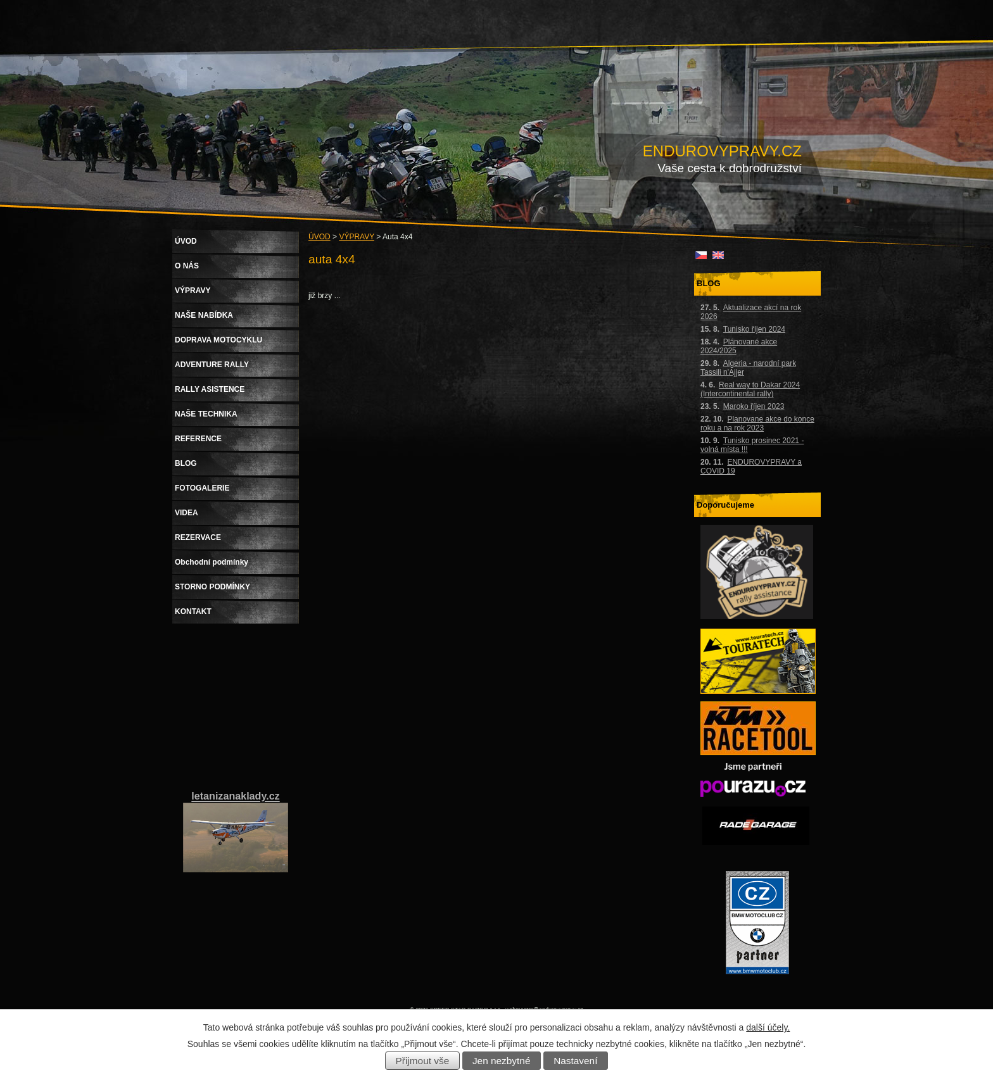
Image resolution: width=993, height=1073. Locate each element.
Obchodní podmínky (211, 562)
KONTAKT (193, 611)
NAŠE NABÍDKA (204, 315)
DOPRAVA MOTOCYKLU (218, 340)
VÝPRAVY (356, 236)
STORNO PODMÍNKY (212, 586)
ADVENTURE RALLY (212, 364)
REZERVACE (198, 537)
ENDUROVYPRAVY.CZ (722, 151)
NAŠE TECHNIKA (206, 414)
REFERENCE (198, 438)
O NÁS (187, 265)
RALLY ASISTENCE (209, 389)
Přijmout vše (423, 1060)
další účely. (768, 1027)
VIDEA (186, 512)
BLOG (186, 463)
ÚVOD (319, 236)
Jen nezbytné (501, 1060)
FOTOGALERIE (202, 488)
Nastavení (575, 1060)
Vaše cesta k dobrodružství (729, 168)
